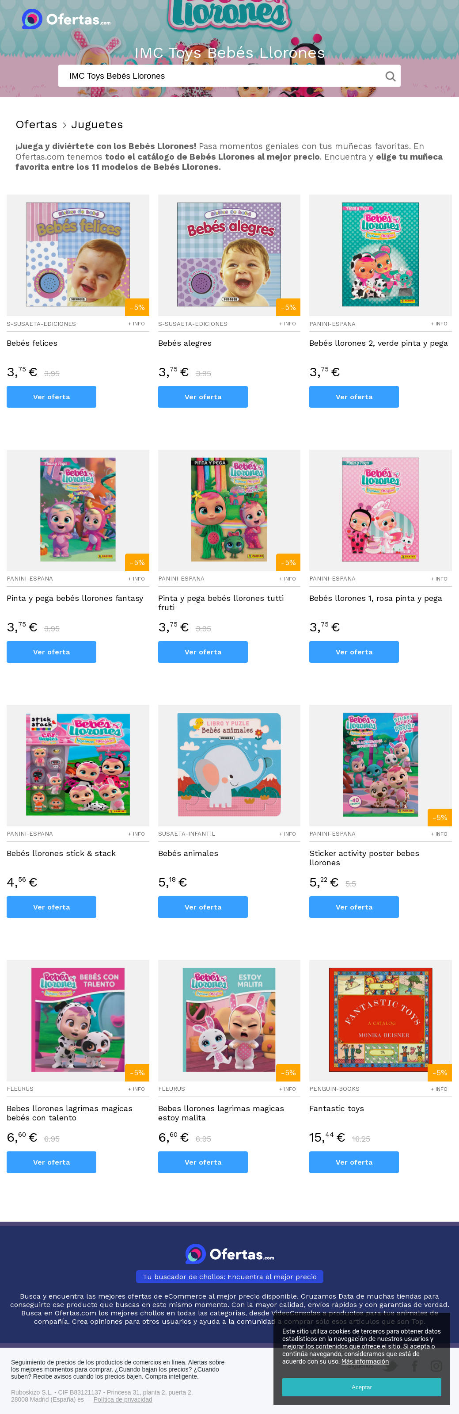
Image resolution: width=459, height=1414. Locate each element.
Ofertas (36, 124)
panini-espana (332, 324)
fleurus (20, 1088)
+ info (136, 324)
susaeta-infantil (186, 833)
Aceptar (362, 1387)
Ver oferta (51, 397)
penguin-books (334, 1088)
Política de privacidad (123, 1399)
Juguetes (97, 124)
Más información (365, 1361)
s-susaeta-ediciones (41, 324)
